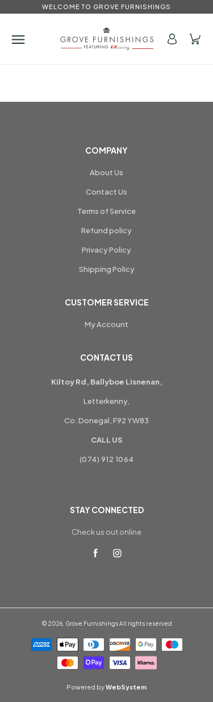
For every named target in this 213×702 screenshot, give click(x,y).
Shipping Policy (107, 269)
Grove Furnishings (91, 623)
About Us (106, 172)
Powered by (106, 687)
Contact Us (106, 191)
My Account (106, 324)
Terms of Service (106, 211)
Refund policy (106, 230)
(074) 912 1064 (107, 459)
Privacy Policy (106, 249)
